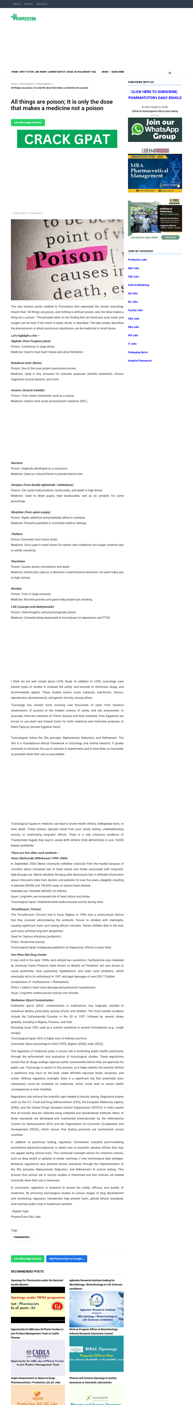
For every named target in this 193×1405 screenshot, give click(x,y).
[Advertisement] (111, 37)
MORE (134, 73)
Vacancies (41, 4)
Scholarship (104, 73)
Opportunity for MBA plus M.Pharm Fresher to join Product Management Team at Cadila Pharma (37, 1333)
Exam (88, 73)
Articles (17, 4)
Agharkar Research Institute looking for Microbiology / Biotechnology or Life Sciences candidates (95, 1284)
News (55, 73)
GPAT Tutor (31, 73)
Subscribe (149, 73)
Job (45, 73)
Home (16, 73)
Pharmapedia (27, 83)
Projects (28, 4)
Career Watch (71, 73)
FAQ (119, 73)
